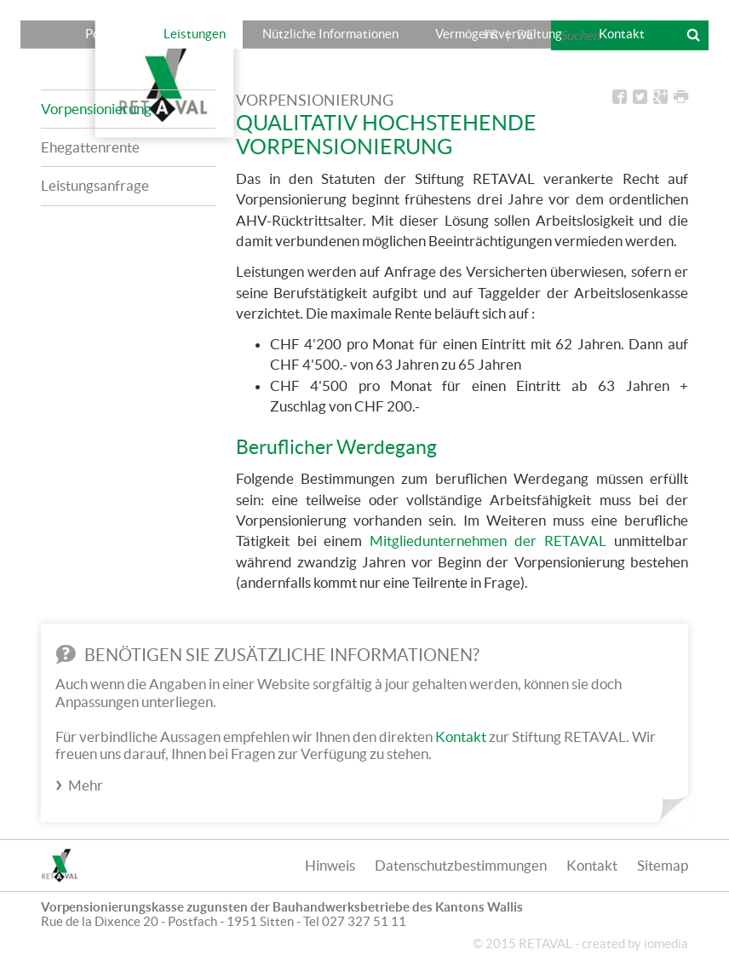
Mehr (85, 785)
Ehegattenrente (90, 147)
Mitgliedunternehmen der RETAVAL (488, 540)
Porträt (106, 33)
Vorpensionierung (96, 109)
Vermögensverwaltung (498, 33)
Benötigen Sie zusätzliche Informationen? (267, 655)
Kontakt (622, 33)
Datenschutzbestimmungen (461, 865)
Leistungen (195, 33)
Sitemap (662, 865)
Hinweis (330, 865)
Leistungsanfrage (95, 185)
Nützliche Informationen (330, 33)
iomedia (666, 943)
